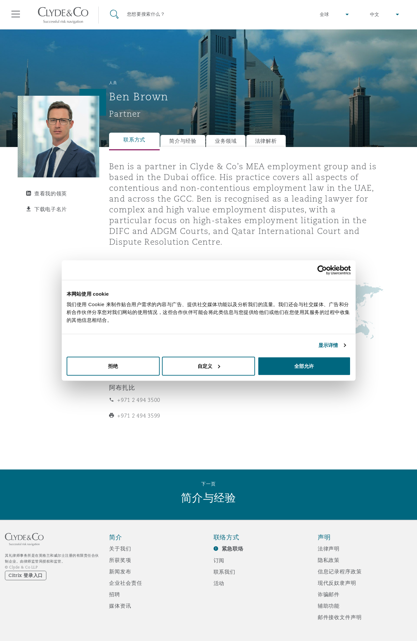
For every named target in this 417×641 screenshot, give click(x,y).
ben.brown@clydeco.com (150, 310)
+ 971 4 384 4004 (139, 372)
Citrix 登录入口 (25, 575)
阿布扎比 (122, 387)
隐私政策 (329, 560)
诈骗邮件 (329, 594)
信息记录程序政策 (340, 571)
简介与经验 (183, 141)
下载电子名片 (50, 209)
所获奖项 (120, 560)
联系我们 (224, 571)
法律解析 (266, 141)
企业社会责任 (125, 583)
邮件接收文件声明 (340, 617)
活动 (219, 583)
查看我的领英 (50, 193)
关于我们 (120, 548)
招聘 (114, 594)
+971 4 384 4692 (151, 277)
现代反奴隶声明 (337, 583)
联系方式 (134, 139)
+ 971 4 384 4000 (139, 356)
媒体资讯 (120, 605)
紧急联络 (233, 548)
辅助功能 (329, 605)
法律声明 (329, 548)
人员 (113, 82)
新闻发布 (120, 571)
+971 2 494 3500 (138, 400)
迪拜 (115, 344)
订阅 (219, 560)
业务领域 (226, 141)
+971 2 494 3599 (138, 415)
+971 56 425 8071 (140, 294)
